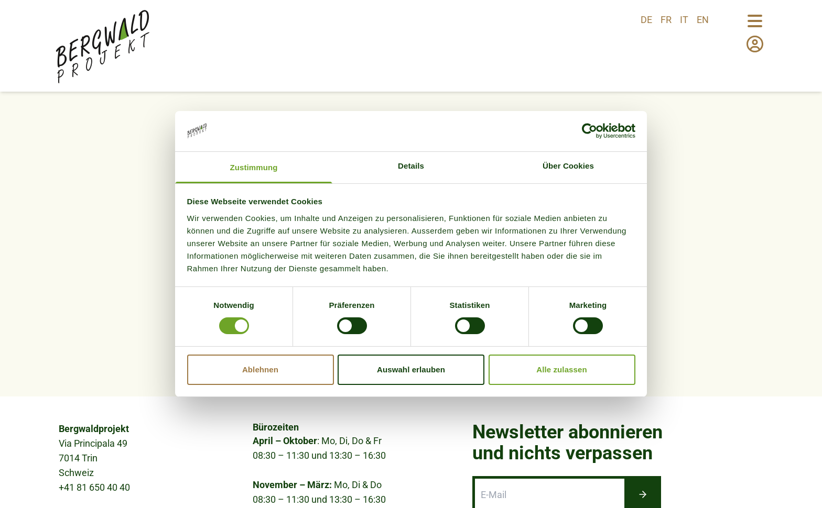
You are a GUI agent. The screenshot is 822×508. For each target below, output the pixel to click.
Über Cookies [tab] (568, 165)
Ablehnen (260, 369)
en (703, 19)
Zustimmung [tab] (254, 167)
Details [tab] (411, 165)
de (646, 19)
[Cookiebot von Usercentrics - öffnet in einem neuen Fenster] (589, 131)
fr (666, 19)
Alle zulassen (561, 369)
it (684, 19)
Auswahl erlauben (411, 369)
